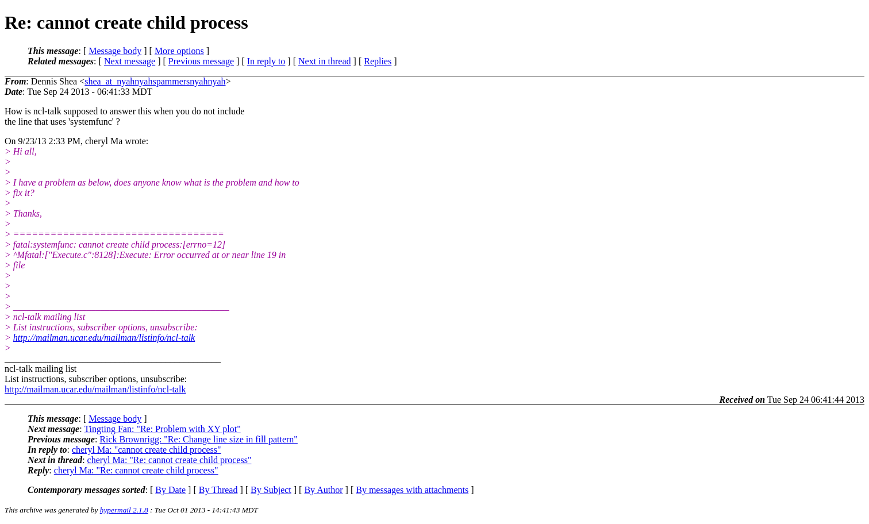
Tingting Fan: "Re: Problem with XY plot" (162, 429)
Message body (115, 51)
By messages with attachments (412, 490)
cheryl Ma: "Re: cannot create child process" (169, 460)
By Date (170, 490)
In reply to (266, 61)
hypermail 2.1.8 (124, 510)
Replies (377, 61)
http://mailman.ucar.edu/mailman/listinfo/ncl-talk (104, 337)
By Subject (271, 490)
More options (179, 51)
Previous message (201, 61)
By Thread (218, 490)
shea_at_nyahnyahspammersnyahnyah (154, 81)
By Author (323, 490)
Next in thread (324, 61)
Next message (129, 61)
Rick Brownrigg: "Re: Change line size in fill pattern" (198, 439)
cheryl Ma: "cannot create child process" (146, 449)
